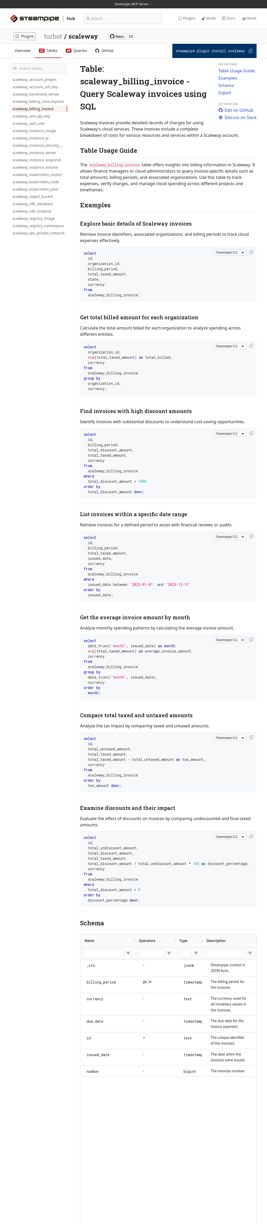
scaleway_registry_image (34, 218)
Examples (228, 78)
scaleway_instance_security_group (40, 145)
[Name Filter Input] (103, 953)
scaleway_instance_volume (35, 167)
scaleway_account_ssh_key (35, 86)
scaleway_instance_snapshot (37, 159)
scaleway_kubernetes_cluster (37, 174)
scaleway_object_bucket (33, 196)
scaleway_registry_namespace (38, 225)
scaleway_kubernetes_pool (35, 189)
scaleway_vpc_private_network (39, 233)
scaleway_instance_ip (30, 138)
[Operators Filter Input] (151, 953)
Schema (226, 85)
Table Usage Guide (237, 71)
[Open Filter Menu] (128, 953)
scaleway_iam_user (29, 123)
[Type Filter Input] (185, 953)
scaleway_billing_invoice (33, 108)
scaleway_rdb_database (33, 203)
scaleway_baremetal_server (36, 94)
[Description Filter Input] (226, 953)
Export (225, 93)
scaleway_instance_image (34, 130)
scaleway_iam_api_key (31, 116)
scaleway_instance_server (34, 152)
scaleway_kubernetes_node (36, 181)
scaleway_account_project (35, 79)
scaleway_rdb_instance (32, 211)
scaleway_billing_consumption (38, 101)
